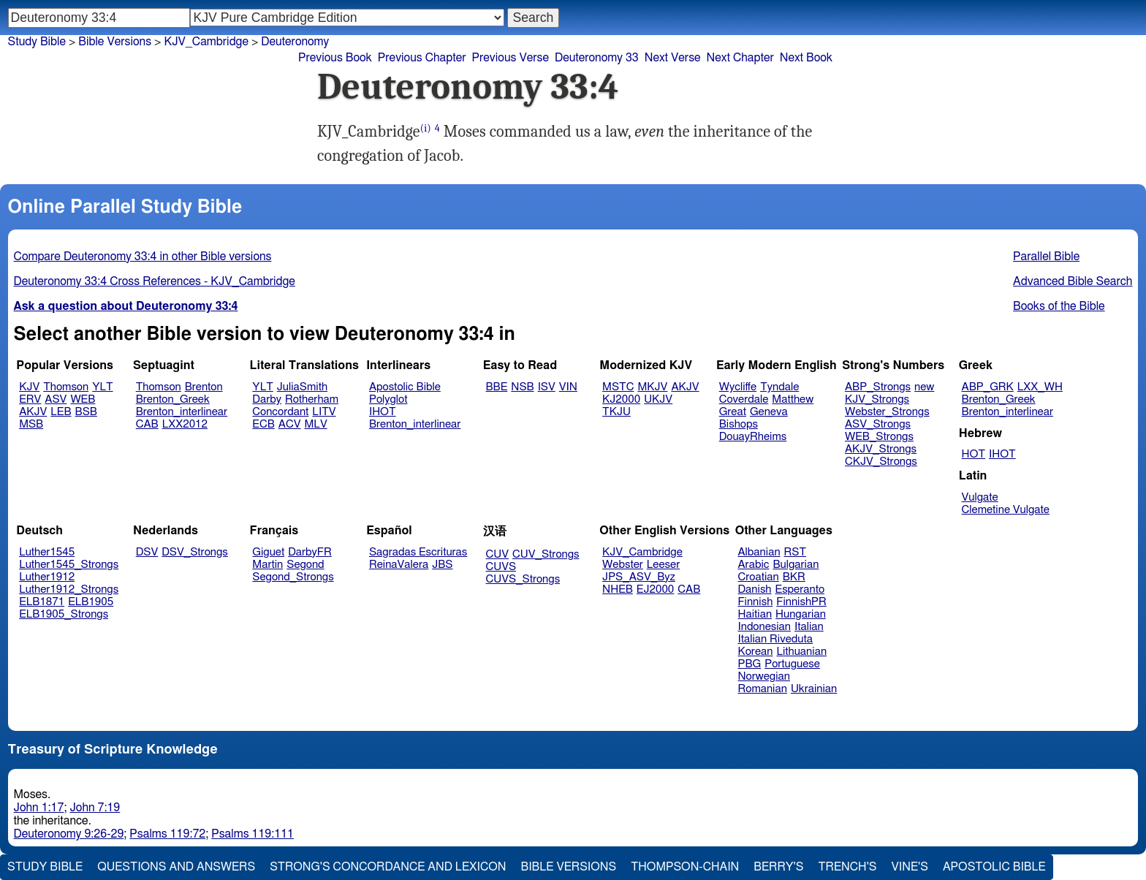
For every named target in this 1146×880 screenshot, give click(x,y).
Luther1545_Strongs (68, 564)
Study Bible (37, 42)
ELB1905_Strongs (63, 614)
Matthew (792, 399)
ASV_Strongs (878, 424)
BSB (86, 411)
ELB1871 (41, 601)
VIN (568, 387)
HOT (973, 454)
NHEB (617, 589)
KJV (29, 387)
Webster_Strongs (887, 411)
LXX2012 (185, 424)
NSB (522, 387)
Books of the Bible (1059, 306)
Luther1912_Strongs (68, 589)
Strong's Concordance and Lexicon (388, 867)
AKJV (33, 411)
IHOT (382, 411)
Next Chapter (740, 58)
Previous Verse (510, 58)
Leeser (663, 564)
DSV (147, 552)
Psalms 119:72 (167, 834)
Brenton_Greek (173, 399)
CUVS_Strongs (523, 579)
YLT (102, 387)
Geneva (769, 411)
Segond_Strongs (292, 577)
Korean (755, 651)
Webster (622, 564)
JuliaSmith (302, 387)
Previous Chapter (422, 58)
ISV (546, 387)
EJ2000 (655, 589)
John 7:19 (94, 807)
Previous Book (335, 58)
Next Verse (673, 58)
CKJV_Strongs (881, 461)
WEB (82, 399)
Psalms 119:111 (252, 834)
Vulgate (980, 497)
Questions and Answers (176, 867)
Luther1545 (47, 552)
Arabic (754, 564)
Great (732, 411)
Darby (266, 399)
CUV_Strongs (545, 554)
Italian (809, 626)
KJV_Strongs (877, 399)
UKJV (658, 399)
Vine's (910, 867)
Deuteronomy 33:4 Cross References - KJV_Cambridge (154, 281)
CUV (497, 554)
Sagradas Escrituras (418, 552)
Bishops (738, 424)
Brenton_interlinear (181, 411)
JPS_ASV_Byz (638, 577)
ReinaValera (398, 564)
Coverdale (744, 399)
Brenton (204, 387)
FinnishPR (801, 601)
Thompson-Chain (685, 867)
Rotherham (311, 399)
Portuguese (792, 664)
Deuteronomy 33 (597, 58)
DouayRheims (753, 436)
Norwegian (764, 676)
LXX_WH (1040, 387)
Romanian (762, 688)
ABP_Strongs (878, 387)
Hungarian (800, 614)
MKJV (652, 387)
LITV (323, 411)
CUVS (501, 566)
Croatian (758, 577)
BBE (497, 387)
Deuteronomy (295, 42)
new (924, 387)
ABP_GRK (988, 387)
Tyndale (779, 387)
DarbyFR (310, 552)
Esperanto (800, 589)
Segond (305, 564)
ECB (263, 424)
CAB (147, 424)
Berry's (778, 867)
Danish (755, 589)
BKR (794, 577)
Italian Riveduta (775, 639)
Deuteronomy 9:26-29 (69, 834)
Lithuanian (801, 651)
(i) (425, 128)
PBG (750, 664)
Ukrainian (814, 688)
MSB (31, 424)
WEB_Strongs (879, 436)
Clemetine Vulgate (1006, 509)
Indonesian (765, 626)
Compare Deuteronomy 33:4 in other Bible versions (143, 256)
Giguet (268, 552)
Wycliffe (737, 387)
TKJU (616, 411)
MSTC (618, 387)
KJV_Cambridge (642, 552)
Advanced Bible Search (1072, 281)
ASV (56, 399)
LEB (60, 411)
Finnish (755, 601)
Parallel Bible (1046, 256)
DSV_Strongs (195, 552)
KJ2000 (621, 399)
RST (795, 552)
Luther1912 (47, 577)
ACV (289, 424)
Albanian (759, 552)
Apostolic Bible (994, 867)
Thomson (65, 387)
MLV (315, 424)
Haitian (755, 614)
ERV (30, 399)
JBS (442, 564)
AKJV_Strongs (881, 449)
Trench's (847, 867)
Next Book (806, 58)
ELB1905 (90, 601)
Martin (267, 564)
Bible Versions (114, 42)
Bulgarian (796, 564)
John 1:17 (39, 807)
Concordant (280, 411)
